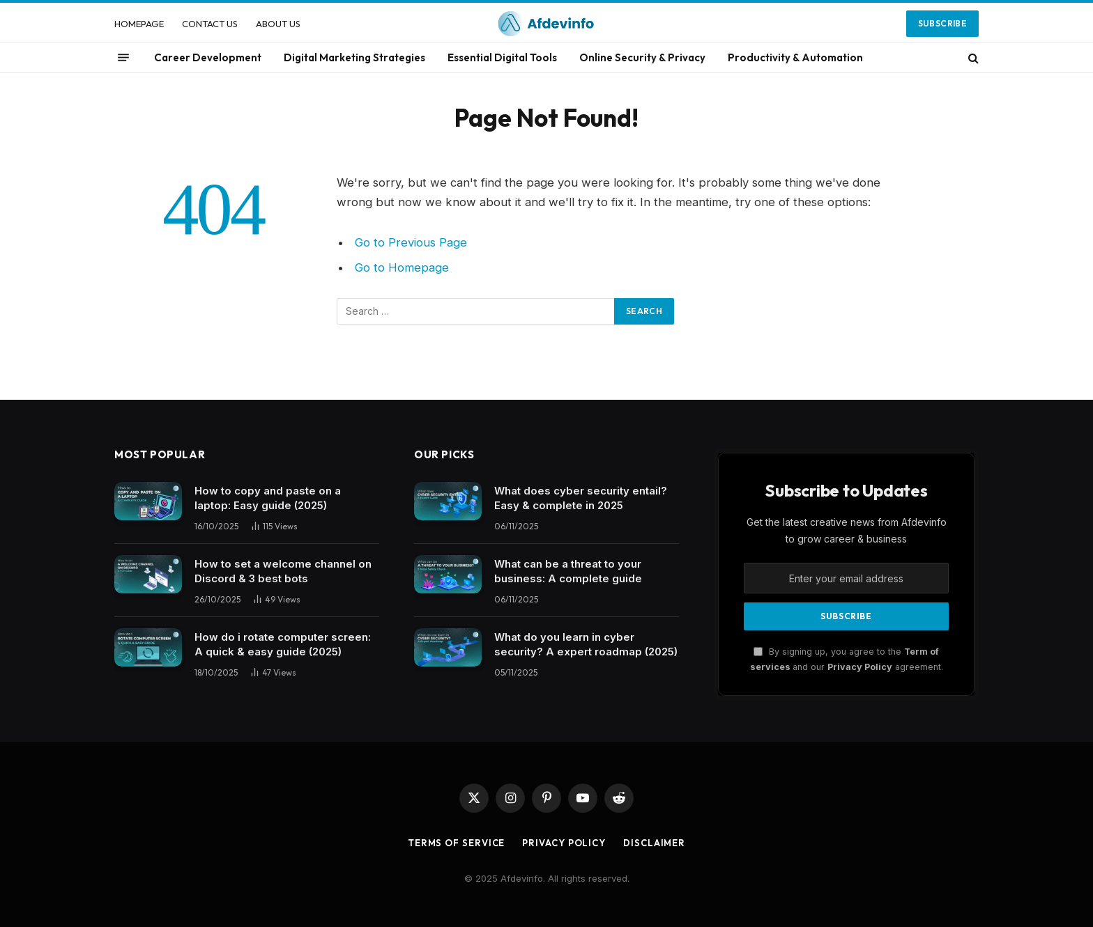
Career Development (207, 57)
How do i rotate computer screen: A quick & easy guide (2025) (282, 644)
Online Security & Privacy (642, 57)
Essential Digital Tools (502, 57)
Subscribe (942, 23)
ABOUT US (278, 23)
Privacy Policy (859, 667)
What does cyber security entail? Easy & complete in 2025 (580, 498)
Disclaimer (654, 842)
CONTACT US (210, 23)
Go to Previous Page (411, 242)
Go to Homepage (402, 267)
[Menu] (123, 58)
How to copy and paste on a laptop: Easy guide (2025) (267, 498)
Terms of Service (456, 842)
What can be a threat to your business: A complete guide (568, 571)
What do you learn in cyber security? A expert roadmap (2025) (586, 644)
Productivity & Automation (795, 57)
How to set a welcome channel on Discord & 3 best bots (283, 571)
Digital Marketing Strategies (354, 57)
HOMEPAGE (139, 23)
